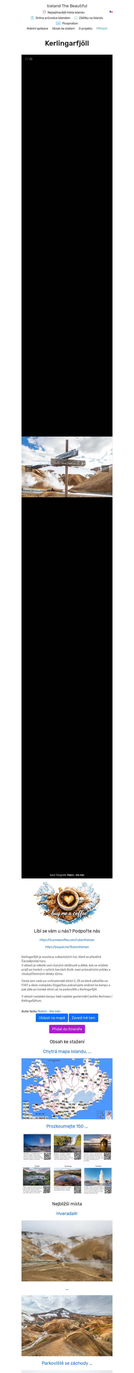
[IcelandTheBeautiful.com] (67, 6)
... (67, 1288)
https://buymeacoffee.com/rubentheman (67, 940)
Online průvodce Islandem (53, 18)
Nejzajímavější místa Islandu (66, 12)
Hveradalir (67, 1213)
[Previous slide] (28, 468)
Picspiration (70, 23)
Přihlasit (102, 28)
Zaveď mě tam (83, 1018)
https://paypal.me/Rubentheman (67, 947)
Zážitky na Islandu (91, 18)
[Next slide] (105, 468)
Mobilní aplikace (37, 28)
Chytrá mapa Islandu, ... (67, 1051)
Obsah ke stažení (63, 28)
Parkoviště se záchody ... (67, 1363)
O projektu (85, 28)
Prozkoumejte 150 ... (67, 1126)
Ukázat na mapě (52, 1018)
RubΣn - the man (75, 875)
